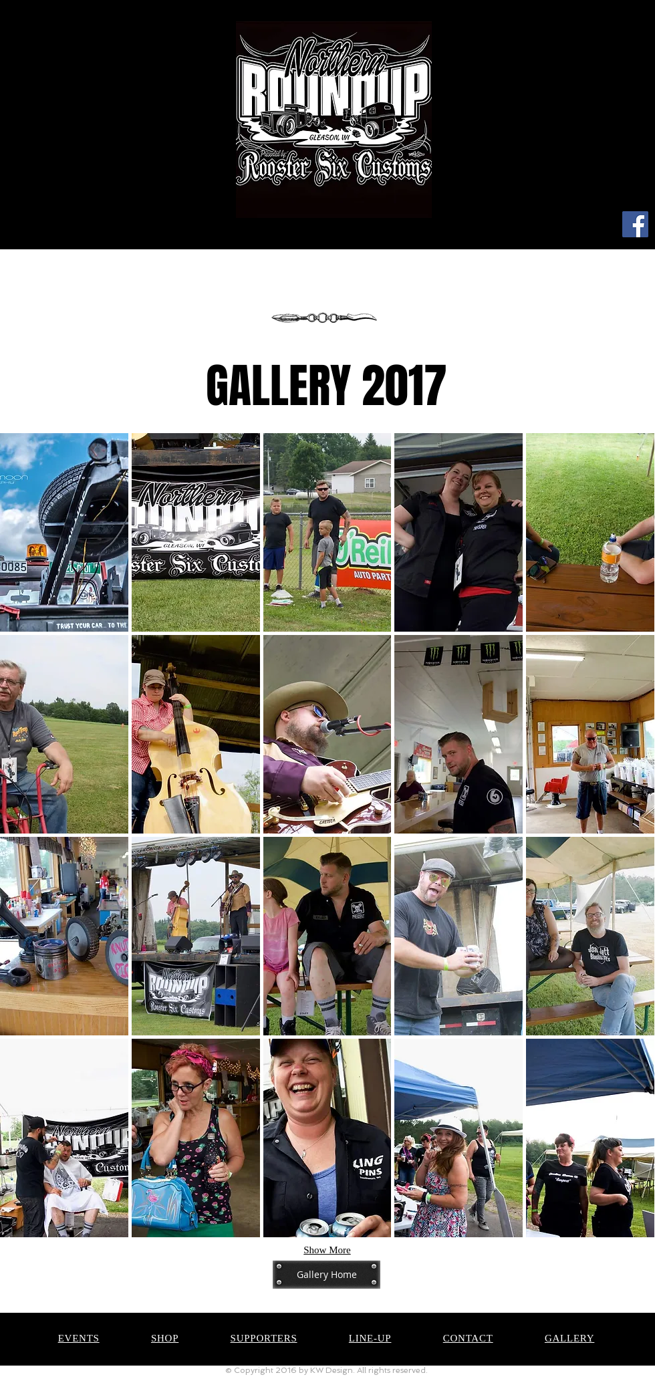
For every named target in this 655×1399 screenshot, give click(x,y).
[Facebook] (635, 224)
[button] (64, 532)
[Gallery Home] (326, 1274)
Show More (326, 1250)
